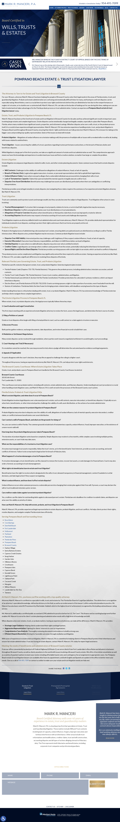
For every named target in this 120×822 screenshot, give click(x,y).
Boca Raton (9, 520)
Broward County (11, 545)
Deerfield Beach (11, 526)
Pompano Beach (11, 542)
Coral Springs (9, 523)
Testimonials (100, 7)
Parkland (8, 534)
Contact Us (113, 7)
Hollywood (9, 531)
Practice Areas (75, 7)
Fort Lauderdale (10, 528)
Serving (83, 7)
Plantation (8, 537)
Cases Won (90, 7)
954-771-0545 (13, 762)
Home (54, 7)
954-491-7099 (109, 3)
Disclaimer (70, 807)
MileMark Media (75, 815)
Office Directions (61, 767)
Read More (102, 69)
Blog (107, 7)
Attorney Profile (63, 7)
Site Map (60, 807)
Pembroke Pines (10, 540)
